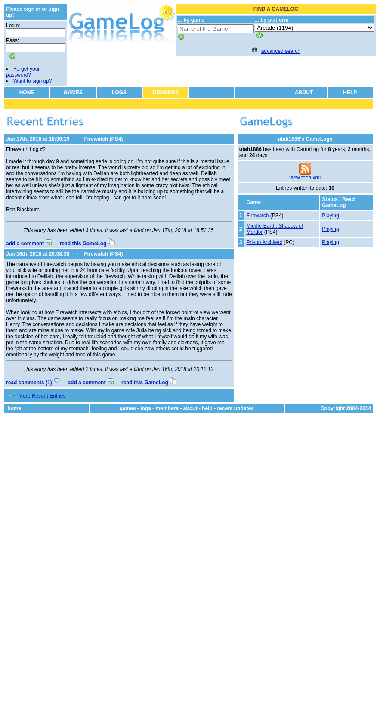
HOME (27, 93)
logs (145, 408)
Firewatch (257, 216)
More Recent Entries (42, 396)
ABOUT (304, 93)
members (167, 408)
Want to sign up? (32, 81)
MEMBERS (165, 93)
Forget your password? (23, 72)
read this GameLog (87, 244)
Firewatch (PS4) (103, 139)
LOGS (119, 93)
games (128, 408)
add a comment (29, 244)
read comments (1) (33, 383)
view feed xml (305, 178)
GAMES (73, 93)
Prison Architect (264, 242)
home (14, 408)
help (207, 408)
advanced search (280, 51)
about (190, 408)
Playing (330, 216)
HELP (350, 93)
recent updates (235, 408)
